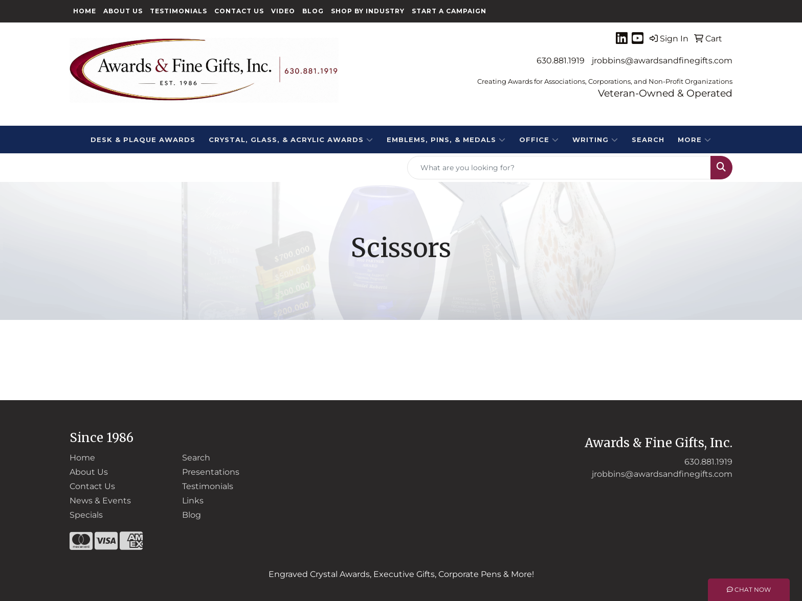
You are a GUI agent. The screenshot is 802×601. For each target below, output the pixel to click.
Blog (313, 11)
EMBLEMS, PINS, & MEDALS (446, 139)
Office (539, 139)
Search (648, 139)
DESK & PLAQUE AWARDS (143, 139)
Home (84, 11)
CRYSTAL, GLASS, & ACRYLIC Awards (291, 139)
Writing (595, 139)
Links (193, 500)
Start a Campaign (449, 11)
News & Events (100, 500)
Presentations (210, 472)
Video (283, 11)
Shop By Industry (368, 11)
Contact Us (239, 11)
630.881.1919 (561, 60)
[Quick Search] (559, 167)
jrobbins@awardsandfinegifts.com (662, 60)
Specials (86, 515)
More (694, 139)
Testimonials (178, 11)
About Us (123, 11)
